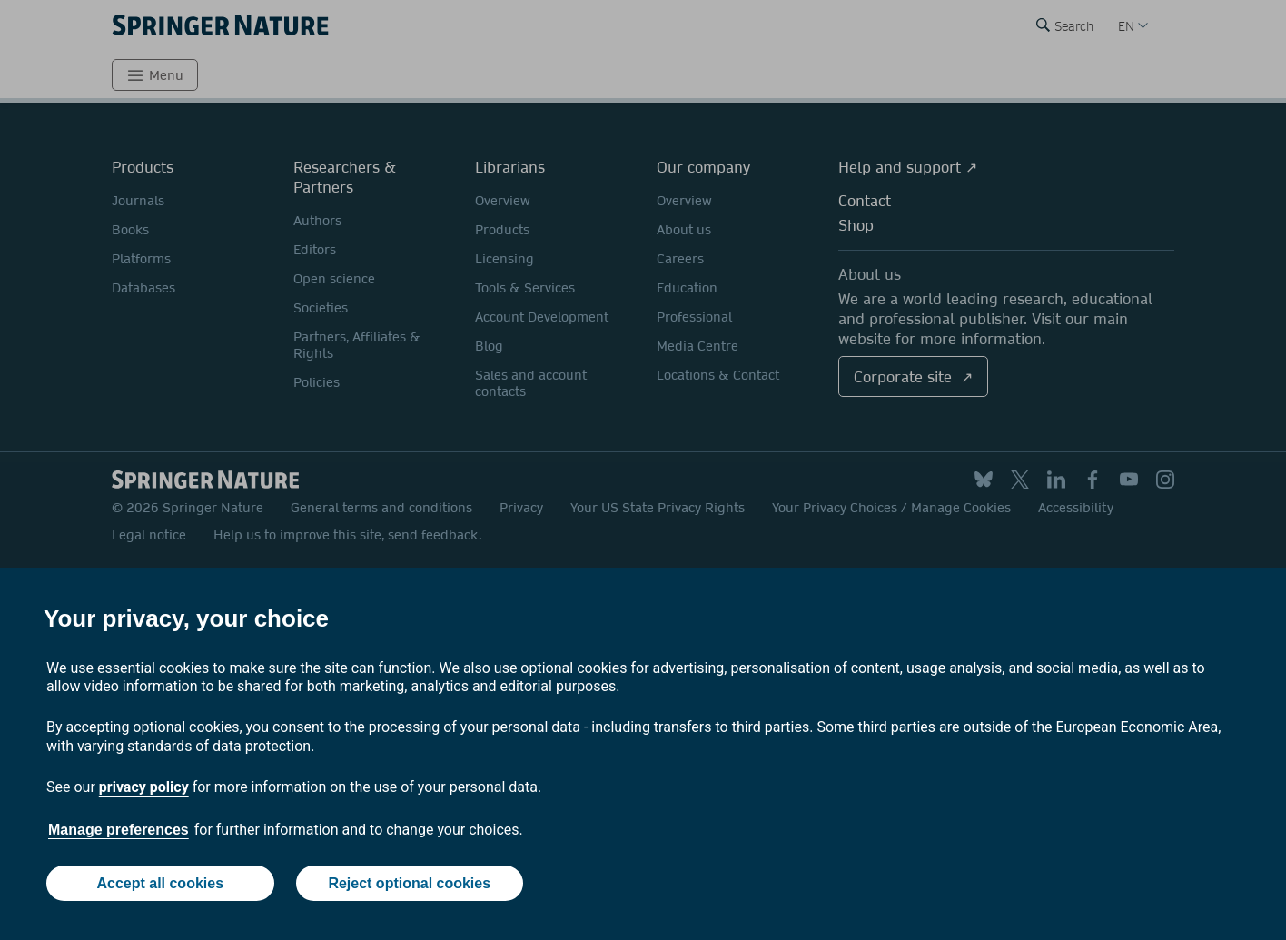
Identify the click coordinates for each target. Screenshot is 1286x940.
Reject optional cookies (409, 883)
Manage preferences (118, 829)
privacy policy (144, 787)
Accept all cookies (159, 883)
